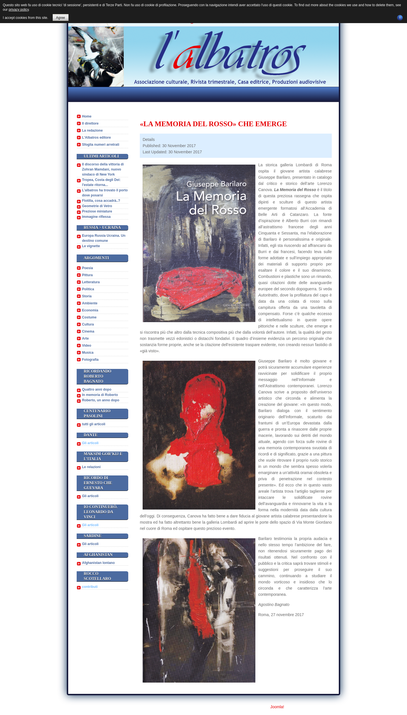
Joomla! (277, 707)
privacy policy (19, 10)
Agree (60, 18)
